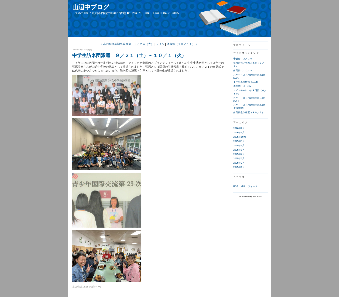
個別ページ (96, 286)
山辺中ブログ (90, 7)
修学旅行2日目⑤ (242, 86)
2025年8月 (239, 141)
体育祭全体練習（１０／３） (248, 112)
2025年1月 (239, 167)
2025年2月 (239, 162)
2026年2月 (239, 128)
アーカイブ (240, 122)
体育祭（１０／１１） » (182, 44)
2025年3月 (239, 158)
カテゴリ (239, 177)
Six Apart (257, 196)
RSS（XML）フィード (245, 186)
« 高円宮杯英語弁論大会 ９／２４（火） (127, 44)
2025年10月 (239, 137)
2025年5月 (239, 149)
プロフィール (241, 45)
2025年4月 (239, 154)
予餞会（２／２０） (244, 58)
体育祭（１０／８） (244, 70)
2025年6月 (239, 145)
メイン (160, 44)
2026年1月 (239, 132)
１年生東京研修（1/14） (246, 81)
